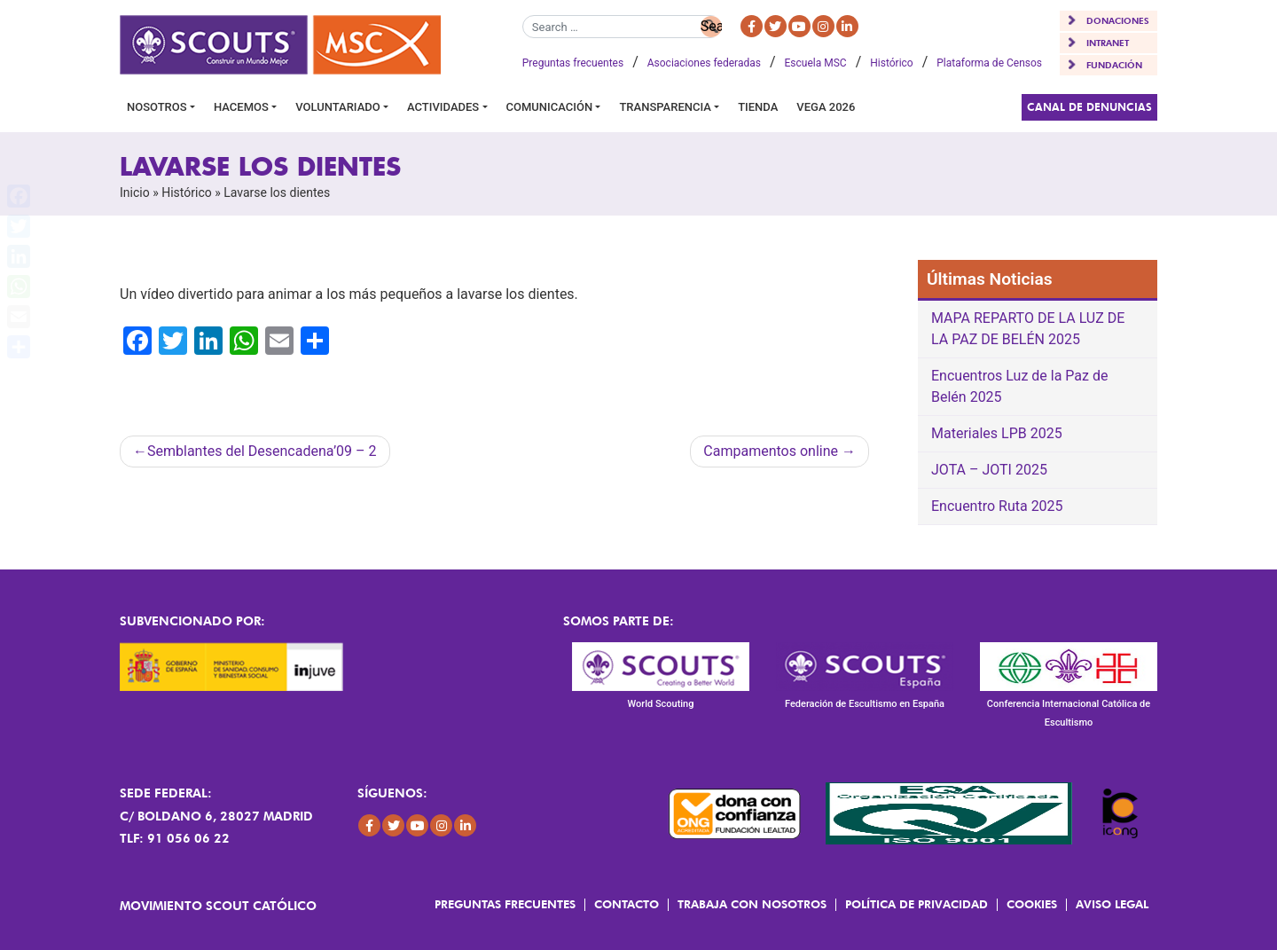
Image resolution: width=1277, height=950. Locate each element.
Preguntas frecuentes (572, 63)
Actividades (443, 107)
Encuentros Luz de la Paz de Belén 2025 (1019, 386)
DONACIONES (1117, 20)
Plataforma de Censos (989, 63)
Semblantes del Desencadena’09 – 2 (262, 451)
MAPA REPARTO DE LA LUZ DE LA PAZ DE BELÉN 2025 (1027, 329)
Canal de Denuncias (1089, 107)
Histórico (891, 63)
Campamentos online (770, 451)
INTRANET (1107, 42)
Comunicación (549, 107)
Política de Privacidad (916, 904)
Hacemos (241, 107)
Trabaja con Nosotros (752, 904)
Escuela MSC (816, 63)
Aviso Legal (1112, 904)
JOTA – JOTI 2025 (989, 469)
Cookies (1032, 904)
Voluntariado (337, 107)
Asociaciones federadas (704, 63)
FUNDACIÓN (1114, 64)
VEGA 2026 (825, 107)
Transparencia (664, 107)
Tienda (758, 107)
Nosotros (157, 107)
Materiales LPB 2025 (996, 433)
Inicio (135, 192)
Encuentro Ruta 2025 (997, 506)
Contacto (626, 904)
